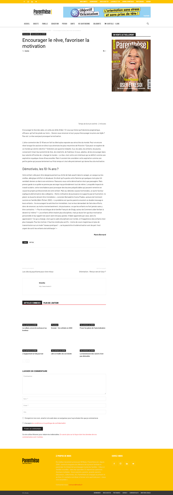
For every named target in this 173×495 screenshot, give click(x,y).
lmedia (27, 51)
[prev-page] (23, 360)
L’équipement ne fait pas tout (32, 354)
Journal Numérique (128, 2)
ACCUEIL (27, 24)
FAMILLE (45, 24)
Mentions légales (146, 493)
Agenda (148, 2)
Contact (125, 493)
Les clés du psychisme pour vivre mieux (37, 272)
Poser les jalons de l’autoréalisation (92, 328)
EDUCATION (55, 24)
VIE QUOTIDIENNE (84, 24)
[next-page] (27, 360)
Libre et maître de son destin (61, 354)
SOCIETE (36, 24)
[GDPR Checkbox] (23, 423)
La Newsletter (115, 2)
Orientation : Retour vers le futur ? (92, 272)
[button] (148, 24)
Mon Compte (83, 2)
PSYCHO (64, 24)
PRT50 (31, 242)
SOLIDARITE (97, 24)
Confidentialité (134, 493)
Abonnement (94, 2)
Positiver (55, 325)
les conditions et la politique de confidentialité (48, 423)
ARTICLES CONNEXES (32, 303)
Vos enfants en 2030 (44, 30)
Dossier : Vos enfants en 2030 (61, 328)
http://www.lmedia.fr (45, 286)
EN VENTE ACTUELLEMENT (123, 34)
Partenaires (140, 2)
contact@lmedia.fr (75, 485)
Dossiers (33, 30)
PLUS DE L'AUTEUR (51, 303)
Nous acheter (104, 2)
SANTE (72, 24)
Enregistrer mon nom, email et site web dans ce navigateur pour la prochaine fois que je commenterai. (61, 418)
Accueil (24, 30)
